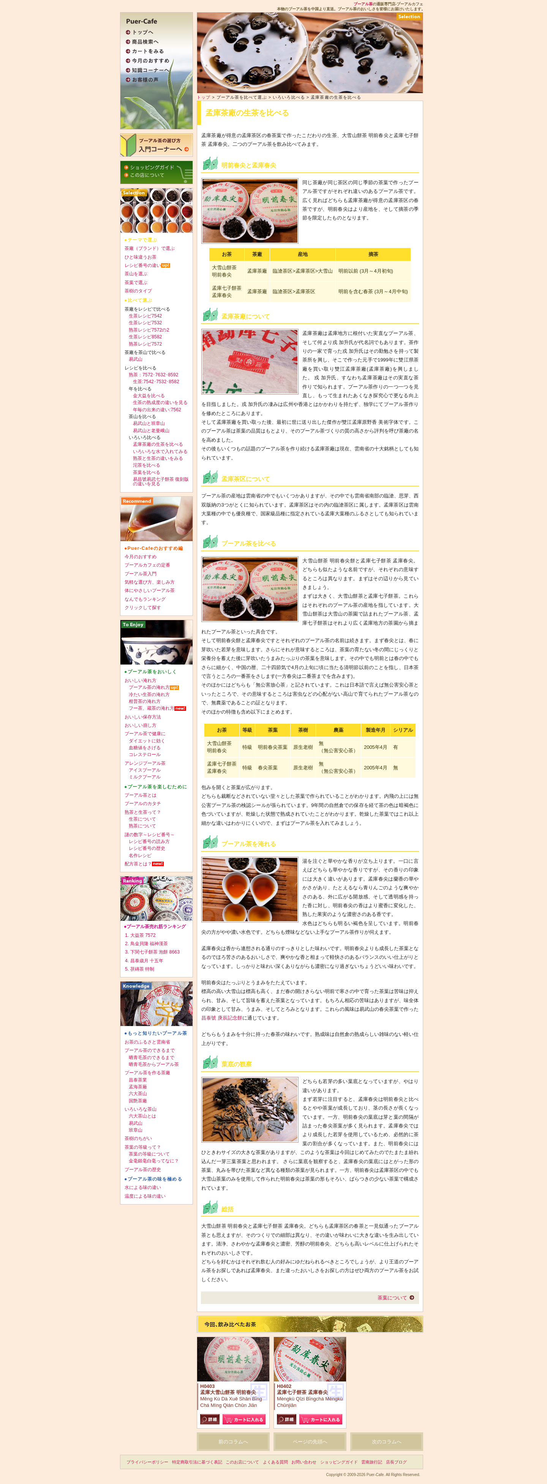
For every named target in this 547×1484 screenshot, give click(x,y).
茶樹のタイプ (138, 291)
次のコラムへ (387, 1442)
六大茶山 (138, 1093)
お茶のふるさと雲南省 (147, 1042)
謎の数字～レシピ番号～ (150, 834)
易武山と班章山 (149, 423)
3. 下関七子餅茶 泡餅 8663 (152, 952)
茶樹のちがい (138, 1138)
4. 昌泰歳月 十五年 (144, 960)
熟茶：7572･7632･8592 (153, 374)
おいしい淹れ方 (141, 680)
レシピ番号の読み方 (149, 841)
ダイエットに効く (147, 741)
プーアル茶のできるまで (150, 1050)
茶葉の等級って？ (143, 1147)
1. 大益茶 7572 (140, 935)
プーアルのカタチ (143, 803)
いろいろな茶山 (141, 1109)
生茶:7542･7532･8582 (156, 381)
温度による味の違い (145, 1196)
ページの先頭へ (310, 1442)
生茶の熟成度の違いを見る (160, 402)
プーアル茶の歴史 (143, 1169)
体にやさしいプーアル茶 (150, 590)
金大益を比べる (149, 395)
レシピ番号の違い (143, 265)
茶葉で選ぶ (136, 282)
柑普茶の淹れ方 (145, 701)
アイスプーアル (145, 770)
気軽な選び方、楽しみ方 (150, 582)
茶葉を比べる (146, 472)
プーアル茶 (363, 4)
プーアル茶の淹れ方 (149, 687)
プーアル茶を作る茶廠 (147, 1072)
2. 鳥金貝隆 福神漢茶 (146, 943)
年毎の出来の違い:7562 (157, 409)
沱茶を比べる (146, 465)
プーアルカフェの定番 (147, 565)
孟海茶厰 (138, 1086)
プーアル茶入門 (141, 573)
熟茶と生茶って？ (143, 812)
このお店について (242, 1462)
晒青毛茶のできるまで (151, 1057)
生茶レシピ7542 (145, 316)
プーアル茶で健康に (145, 733)
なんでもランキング (145, 599)
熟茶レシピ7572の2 (149, 330)
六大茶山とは (142, 1116)
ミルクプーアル (145, 777)
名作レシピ (140, 855)
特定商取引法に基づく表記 (197, 1462)
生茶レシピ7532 (145, 322)
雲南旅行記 (371, 1462)
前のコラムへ (233, 1442)
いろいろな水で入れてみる (160, 451)
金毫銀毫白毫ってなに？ (154, 1161)
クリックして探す (143, 607)
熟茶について (142, 826)
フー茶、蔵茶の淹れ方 (151, 708)
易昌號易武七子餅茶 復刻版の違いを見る (161, 481)
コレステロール (145, 754)
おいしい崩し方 (141, 725)
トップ (203, 97)
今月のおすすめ (141, 556)
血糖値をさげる (145, 747)
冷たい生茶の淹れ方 (149, 694)
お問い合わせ (303, 1462)
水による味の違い (143, 1187)
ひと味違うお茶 (141, 257)
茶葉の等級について (149, 1154)
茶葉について (392, 1298)
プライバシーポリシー (147, 1462)
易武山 (135, 359)
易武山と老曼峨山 (151, 430)
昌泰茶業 (138, 1080)
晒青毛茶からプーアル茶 (154, 1064)
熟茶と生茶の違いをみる (158, 458)
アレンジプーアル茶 (145, 763)
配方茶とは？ (138, 864)
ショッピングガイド (339, 1462)
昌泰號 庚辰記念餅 (221, 1018)
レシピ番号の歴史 (147, 848)
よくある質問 (275, 1462)
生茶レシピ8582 (145, 336)
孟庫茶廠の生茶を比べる (158, 444)
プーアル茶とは (141, 795)
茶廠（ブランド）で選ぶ (150, 248)
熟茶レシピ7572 (145, 344)
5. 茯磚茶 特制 (139, 969)
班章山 (135, 1130)
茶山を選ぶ (136, 273)
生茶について (142, 819)
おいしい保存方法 (143, 717)
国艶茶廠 (138, 1101)
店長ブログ (396, 1462)
